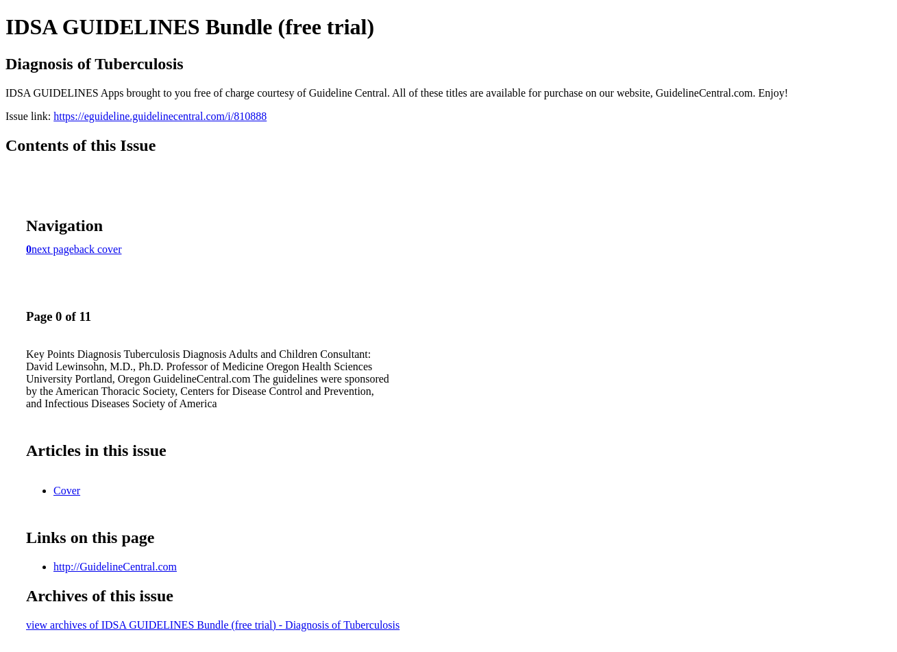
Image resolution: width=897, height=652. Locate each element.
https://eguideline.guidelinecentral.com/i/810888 (160, 116)
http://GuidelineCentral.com (115, 566)
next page (53, 249)
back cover (98, 249)
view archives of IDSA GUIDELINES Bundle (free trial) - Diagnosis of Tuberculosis (213, 625)
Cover (66, 490)
